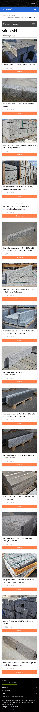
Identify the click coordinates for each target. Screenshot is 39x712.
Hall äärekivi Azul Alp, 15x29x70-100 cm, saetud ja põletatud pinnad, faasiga (18, 188)
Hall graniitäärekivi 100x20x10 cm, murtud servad (18, 105)
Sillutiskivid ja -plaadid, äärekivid (16, 18)
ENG (32, 3)
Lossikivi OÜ (7, 9)
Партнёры (6, 690)
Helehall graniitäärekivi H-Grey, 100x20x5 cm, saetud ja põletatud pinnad (19, 291)
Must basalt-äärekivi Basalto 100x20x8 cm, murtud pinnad (18, 498)
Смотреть (19, 72)
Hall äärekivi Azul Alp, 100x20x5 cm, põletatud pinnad (16, 373)
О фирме (5, 687)
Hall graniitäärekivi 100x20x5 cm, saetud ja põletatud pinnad (18, 456)
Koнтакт (5, 694)
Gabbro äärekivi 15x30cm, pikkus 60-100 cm (19, 65)
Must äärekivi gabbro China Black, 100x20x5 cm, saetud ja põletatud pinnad (19, 415)
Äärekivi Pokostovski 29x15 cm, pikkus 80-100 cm (18, 622)
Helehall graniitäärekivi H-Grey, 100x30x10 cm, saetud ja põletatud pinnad (18, 332)
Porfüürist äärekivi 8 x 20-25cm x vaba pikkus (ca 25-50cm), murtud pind (19, 664)
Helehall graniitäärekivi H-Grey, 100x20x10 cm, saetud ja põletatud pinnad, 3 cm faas (18, 249)
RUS (35, 3)
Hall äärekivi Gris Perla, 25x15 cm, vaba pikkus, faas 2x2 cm (17, 539)
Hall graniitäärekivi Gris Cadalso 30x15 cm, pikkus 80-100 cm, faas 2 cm (18, 581)
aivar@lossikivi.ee (15, 709)
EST (29, 3)
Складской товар (9, 15)
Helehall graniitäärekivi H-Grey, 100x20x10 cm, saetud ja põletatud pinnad (18, 208)
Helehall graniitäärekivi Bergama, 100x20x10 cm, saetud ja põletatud (19, 146)
